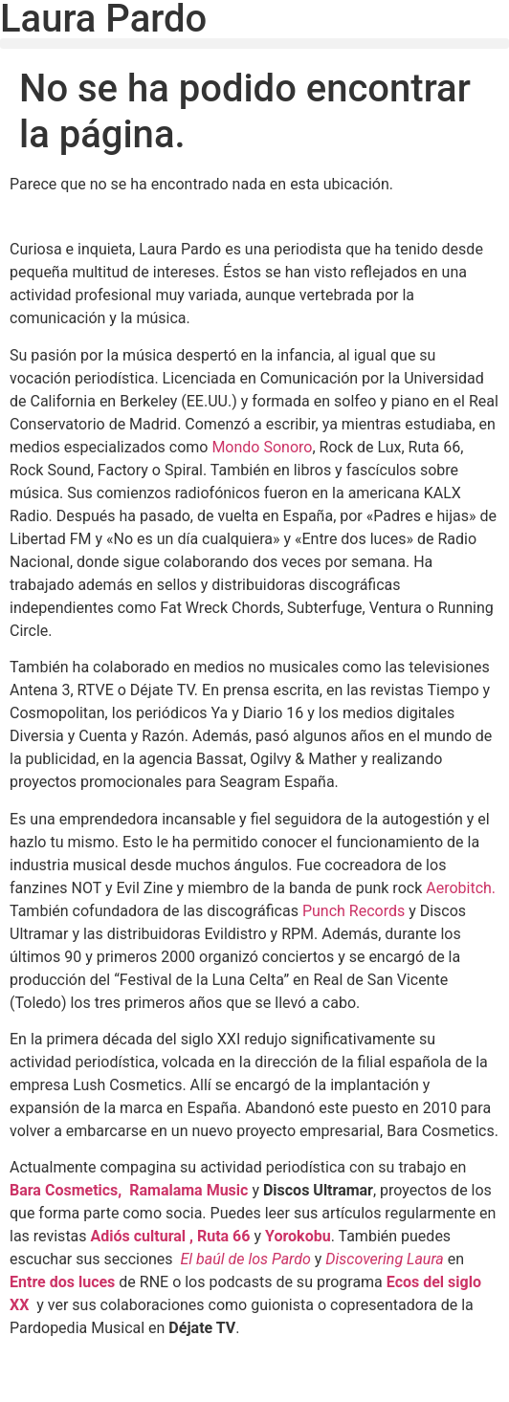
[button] (254, 43)
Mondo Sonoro (261, 447)
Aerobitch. (461, 888)
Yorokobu (298, 1236)
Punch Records (353, 911)
